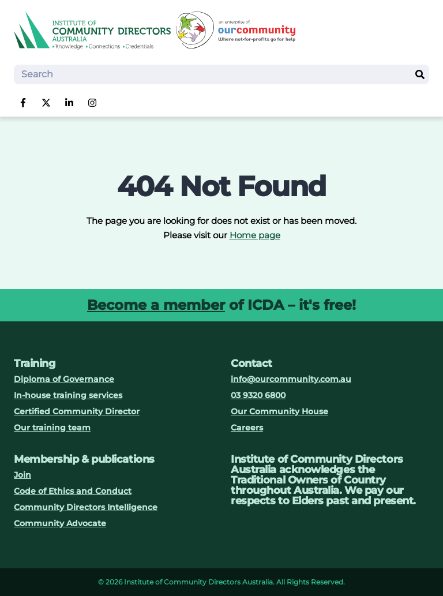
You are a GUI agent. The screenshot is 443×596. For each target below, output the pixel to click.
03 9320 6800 (258, 395)
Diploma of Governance (64, 379)
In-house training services (68, 395)
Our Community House (279, 411)
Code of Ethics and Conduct (73, 491)
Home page (255, 235)
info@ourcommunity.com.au (291, 379)
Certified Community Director (77, 411)
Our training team (52, 427)
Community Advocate (60, 523)
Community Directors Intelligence (85, 507)
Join (22, 475)
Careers (247, 427)
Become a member (156, 305)
